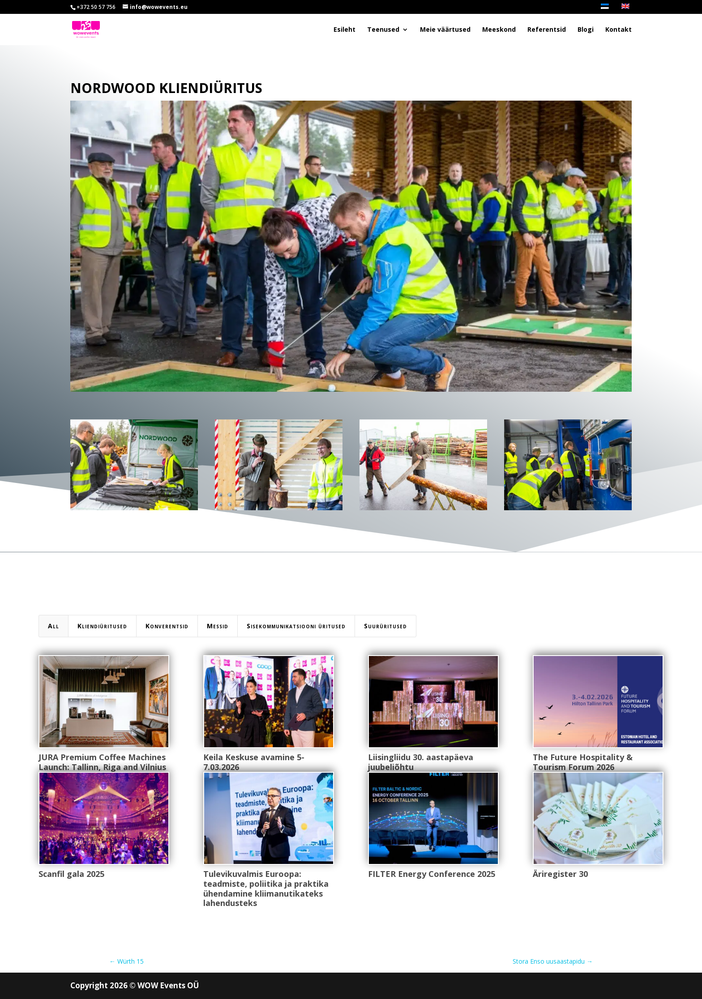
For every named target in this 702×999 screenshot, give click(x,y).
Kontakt (618, 30)
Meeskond (499, 30)
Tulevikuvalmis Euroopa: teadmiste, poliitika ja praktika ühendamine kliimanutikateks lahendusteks (265, 888)
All (53, 626)
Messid (217, 626)
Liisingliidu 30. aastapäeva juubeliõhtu (420, 762)
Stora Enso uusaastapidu (553, 961)
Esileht (344, 30)
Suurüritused (385, 626)
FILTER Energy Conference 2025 (431, 873)
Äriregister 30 (559, 873)
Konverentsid (167, 626)
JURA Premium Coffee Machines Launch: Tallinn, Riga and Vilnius (102, 762)
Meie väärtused (445, 30)
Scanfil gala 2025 (71, 873)
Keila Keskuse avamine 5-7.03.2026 (253, 762)
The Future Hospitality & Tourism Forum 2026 (582, 762)
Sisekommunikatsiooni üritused (296, 626)
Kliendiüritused (102, 626)
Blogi (586, 30)
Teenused (383, 30)
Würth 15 (126, 961)
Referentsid (546, 30)
